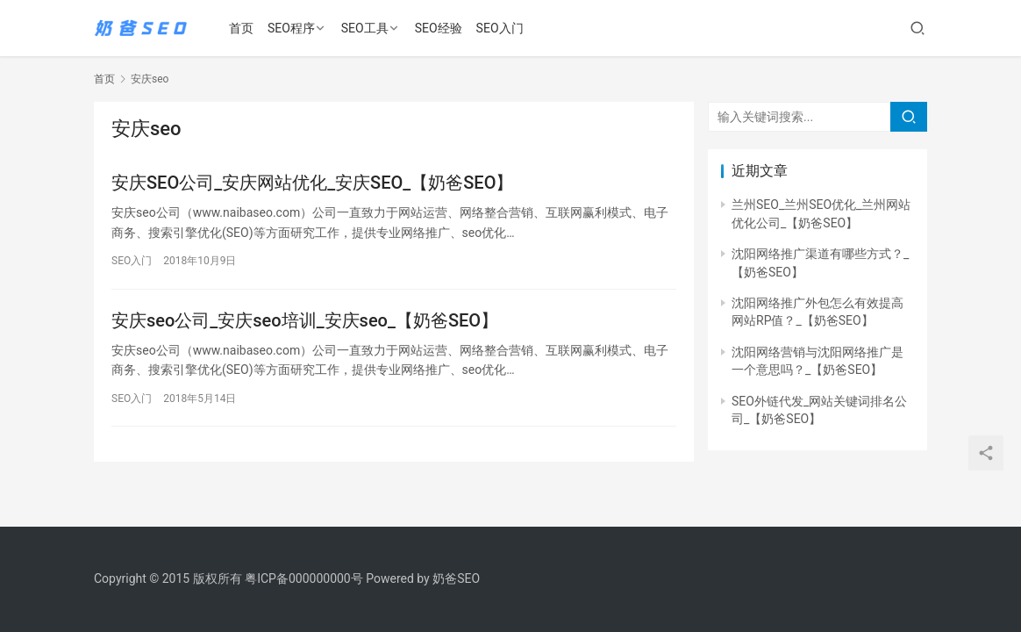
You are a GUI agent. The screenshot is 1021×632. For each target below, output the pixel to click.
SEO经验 (440, 28)
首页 (243, 28)
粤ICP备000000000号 (304, 578)
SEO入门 (501, 28)
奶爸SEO (456, 578)
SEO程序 (293, 28)
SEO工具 (366, 28)
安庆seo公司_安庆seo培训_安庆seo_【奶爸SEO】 (304, 320)
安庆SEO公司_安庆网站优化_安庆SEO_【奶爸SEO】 (312, 182)
